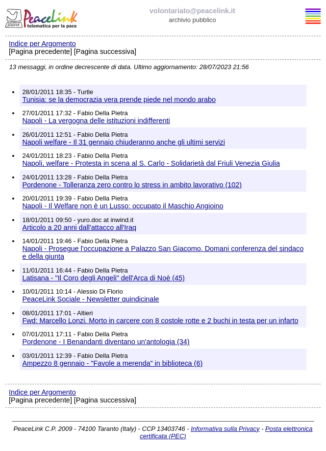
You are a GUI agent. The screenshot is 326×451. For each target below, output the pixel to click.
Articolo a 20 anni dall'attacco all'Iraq (79, 227)
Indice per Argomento (42, 44)
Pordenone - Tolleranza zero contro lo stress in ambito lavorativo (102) (132, 185)
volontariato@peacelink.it (192, 11)
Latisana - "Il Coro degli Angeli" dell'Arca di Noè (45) (103, 278)
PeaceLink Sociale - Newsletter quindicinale (90, 299)
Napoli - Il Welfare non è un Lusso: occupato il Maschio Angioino (122, 206)
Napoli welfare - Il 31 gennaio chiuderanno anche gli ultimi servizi (123, 142)
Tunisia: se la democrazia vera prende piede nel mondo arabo (119, 99)
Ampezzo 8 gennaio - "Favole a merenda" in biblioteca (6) (112, 363)
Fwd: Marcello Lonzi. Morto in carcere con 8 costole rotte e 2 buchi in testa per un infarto (160, 321)
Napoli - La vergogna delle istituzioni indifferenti (96, 121)
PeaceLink (42, 17)
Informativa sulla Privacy (225, 428)
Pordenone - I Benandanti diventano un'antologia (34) (105, 342)
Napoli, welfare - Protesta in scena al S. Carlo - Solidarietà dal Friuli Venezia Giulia (151, 163)
